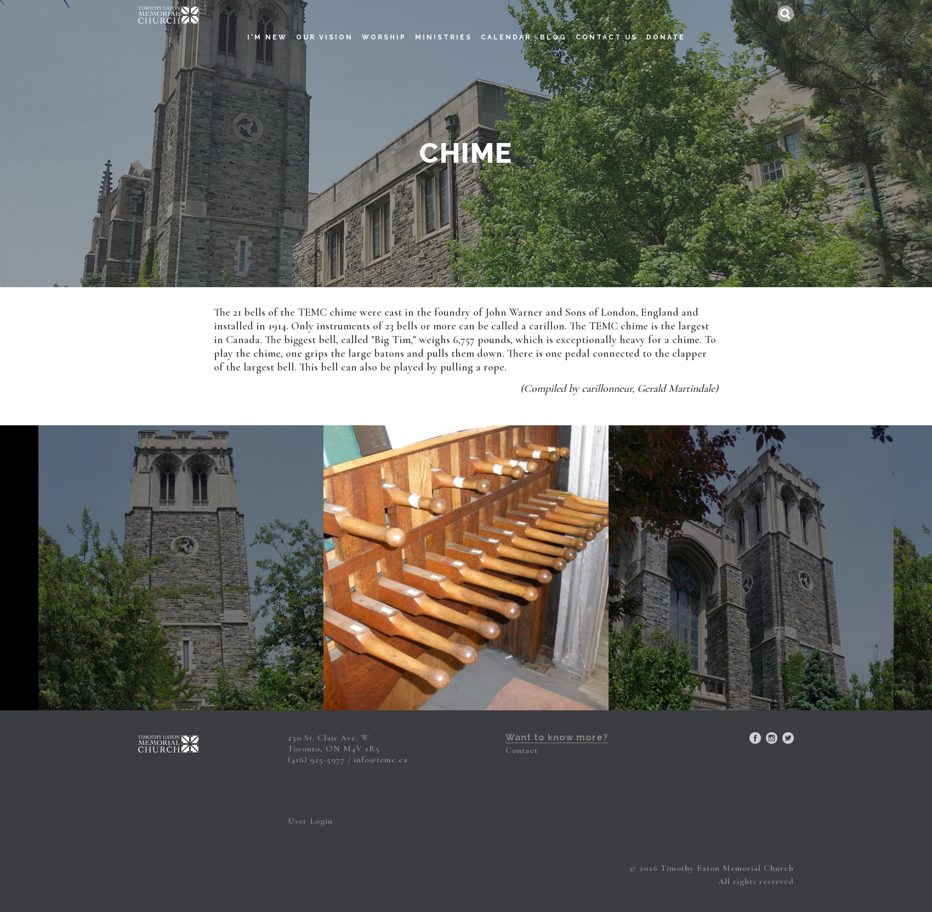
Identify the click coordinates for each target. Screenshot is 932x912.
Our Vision (324, 25)
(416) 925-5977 (316, 759)
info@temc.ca (381, 759)
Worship (384, 25)
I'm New (267, 25)
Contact (521, 750)
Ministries (443, 25)
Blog (553, 25)
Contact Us (607, 25)
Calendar (506, 25)
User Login (310, 821)
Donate (665, 25)
